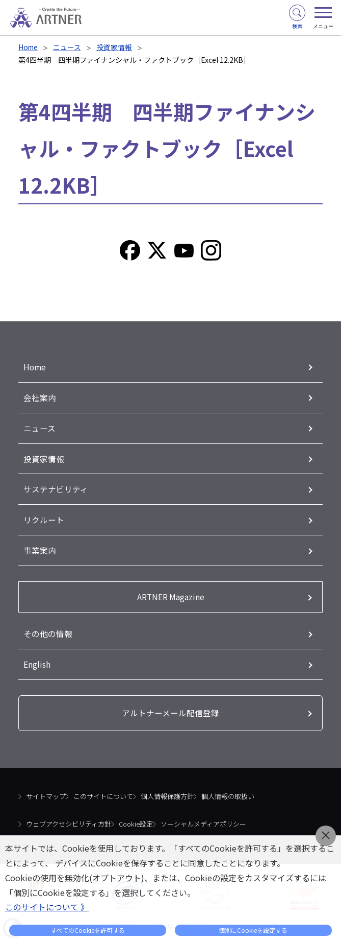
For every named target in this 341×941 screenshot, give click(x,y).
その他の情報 (47, 633)
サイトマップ (46, 796)
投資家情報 (116, 47)
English (36, 663)
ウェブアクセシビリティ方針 (68, 823)
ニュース (69, 47)
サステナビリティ (55, 489)
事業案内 (39, 550)
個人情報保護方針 (167, 796)
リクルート (43, 519)
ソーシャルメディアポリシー (203, 823)
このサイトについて (103, 796)
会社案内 (39, 397)
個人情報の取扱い (227, 796)
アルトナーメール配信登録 (170, 713)
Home (28, 47)
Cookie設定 (136, 823)
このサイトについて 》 (47, 907)
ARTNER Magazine (171, 596)
